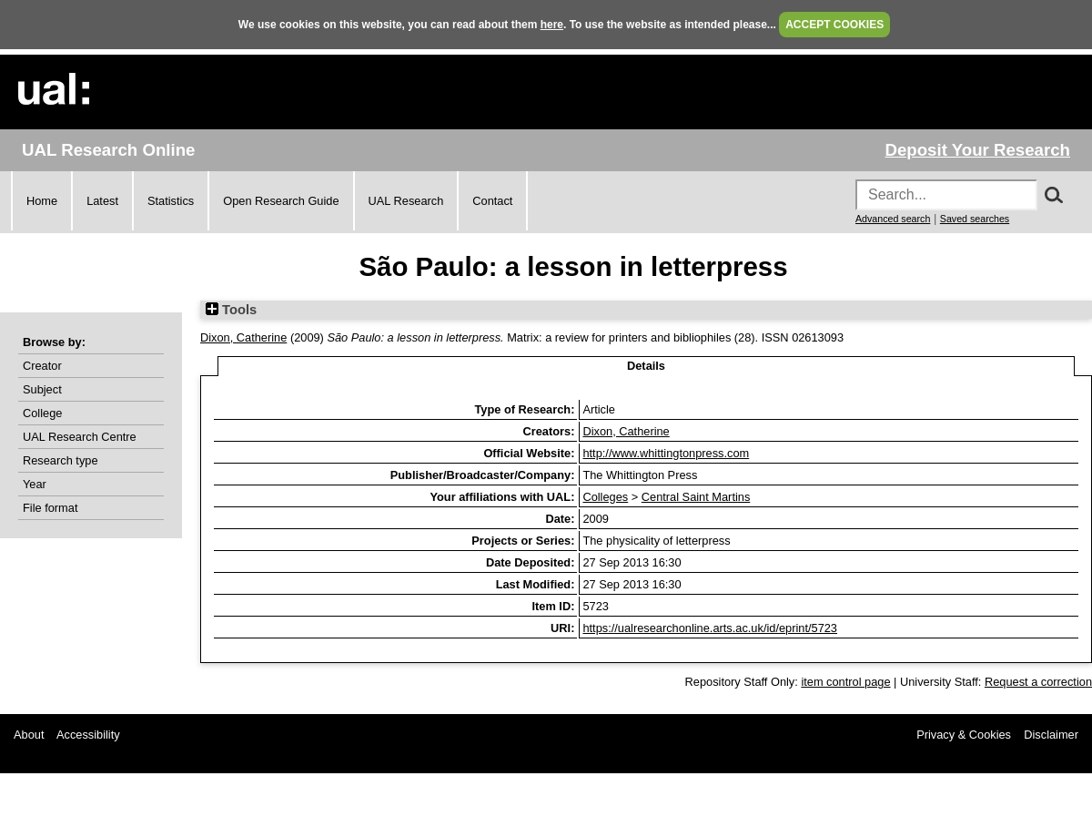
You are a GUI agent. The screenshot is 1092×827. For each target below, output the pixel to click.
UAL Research (406, 201)
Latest (102, 201)
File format (50, 508)
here (552, 24)
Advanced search (892, 218)
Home (41, 201)
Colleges (605, 497)
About (29, 734)
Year (34, 484)
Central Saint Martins (696, 497)
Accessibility (88, 734)
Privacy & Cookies (963, 734)
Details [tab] (646, 366)
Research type (60, 460)
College (42, 413)
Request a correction (1038, 682)
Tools (231, 309)
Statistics (170, 201)
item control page (845, 682)
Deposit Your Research (977, 149)
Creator (42, 366)
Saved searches (974, 218)
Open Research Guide (281, 201)
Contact (492, 201)
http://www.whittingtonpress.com (665, 453)
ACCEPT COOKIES (834, 24)
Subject (42, 389)
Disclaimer (1051, 734)
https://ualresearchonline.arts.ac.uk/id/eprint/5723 (709, 628)
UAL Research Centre (79, 437)
